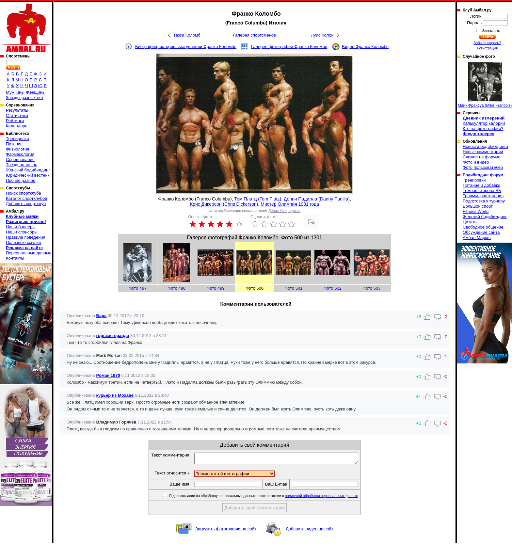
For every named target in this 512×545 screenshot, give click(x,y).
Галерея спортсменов (254, 35)
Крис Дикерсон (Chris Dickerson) (224, 204)
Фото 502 (333, 288)
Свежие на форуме (482, 156)
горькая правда (112, 335)
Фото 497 (138, 288)
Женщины (35, 92)
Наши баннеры (20, 226)
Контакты (15, 258)
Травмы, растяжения (483, 195)
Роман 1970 (108, 375)
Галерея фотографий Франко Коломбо (289, 46)
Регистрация (487, 48)
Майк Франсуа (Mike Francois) (485, 85)
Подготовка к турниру (484, 201)
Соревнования (20, 159)
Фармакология (20, 154)
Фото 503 (371, 288)
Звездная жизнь (21, 164)
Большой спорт (478, 206)
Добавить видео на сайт (309, 530)
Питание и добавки (481, 185)
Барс (101, 315)
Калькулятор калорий (484, 123)
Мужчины (15, 92)
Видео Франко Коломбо (365, 46)
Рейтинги (15, 120)
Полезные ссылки (23, 242)
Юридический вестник (27, 175)
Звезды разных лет (24, 97)
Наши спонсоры (21, 232)
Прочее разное (20, 180)
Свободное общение (483, 227)
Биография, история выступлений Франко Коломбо (185, 46)
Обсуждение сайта (481, 232)
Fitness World (475, 211)
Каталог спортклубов (26, 198)
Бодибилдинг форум (483, 175)
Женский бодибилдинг (28, 170)
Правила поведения (25, 237)
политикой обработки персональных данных (331, 498)
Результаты (17, 110)
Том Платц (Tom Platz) (257, 198)
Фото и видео (476, 162)
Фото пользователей (483, 167)
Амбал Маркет (477, 237)
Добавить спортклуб (26, 203)
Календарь (16, 125)
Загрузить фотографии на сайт (225, 530)
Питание (14, 143)
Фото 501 (293, 288)
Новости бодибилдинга (485, 146)
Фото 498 (176, 288)
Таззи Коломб (186, 35)
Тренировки (17, 138)
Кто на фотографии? (483, 128)
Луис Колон (322, 35)
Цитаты (470, 221)
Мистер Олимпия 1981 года (290, 204)
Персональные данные (29, 252)
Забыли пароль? (487, 43)
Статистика (17, 115)
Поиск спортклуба (23, 193)
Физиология (17, 149)
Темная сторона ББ (482, 190)
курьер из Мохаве (115, 395)
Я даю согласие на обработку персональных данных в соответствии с (273, 498)
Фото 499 (216, 288)
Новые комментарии (483, 151)
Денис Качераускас (284, 211)
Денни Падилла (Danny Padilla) (317, 198)
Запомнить (490, 31)
